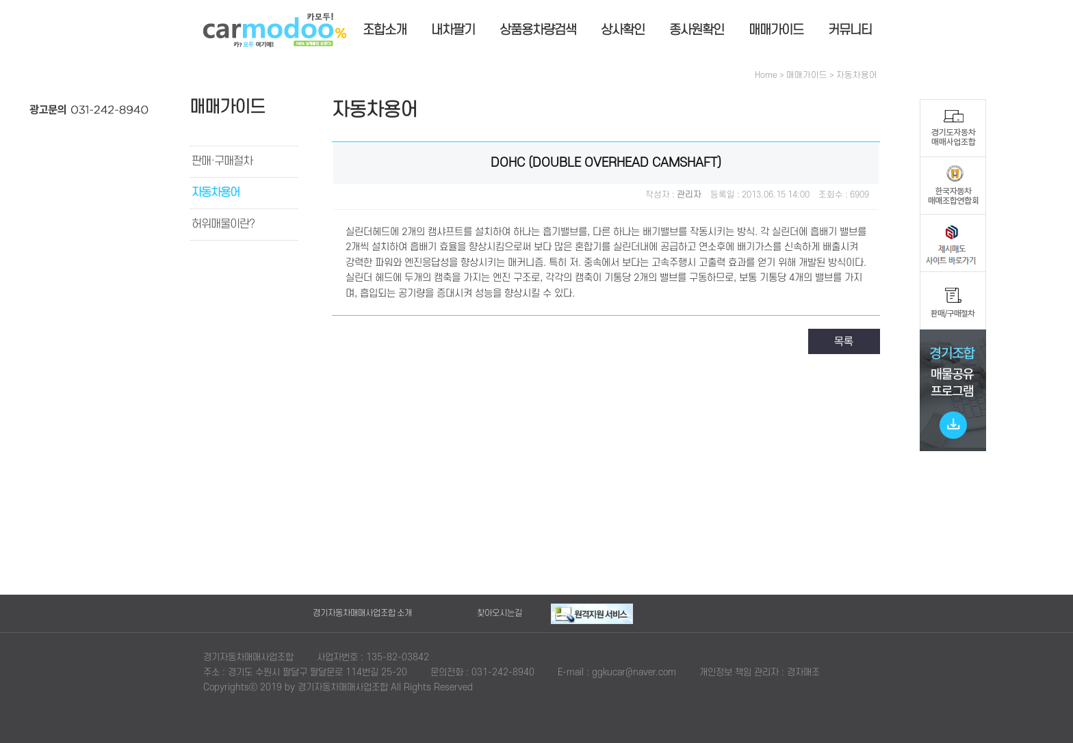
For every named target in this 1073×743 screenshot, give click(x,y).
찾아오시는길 (499, 613)
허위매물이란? (223, 224)
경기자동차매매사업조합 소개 (362, 613)
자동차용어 (216, 193)
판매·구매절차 (222, 161)
